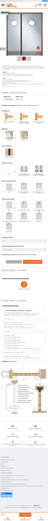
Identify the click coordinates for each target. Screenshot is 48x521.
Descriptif (13, 92)
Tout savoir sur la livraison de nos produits (12, 475)
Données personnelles (7, 468)
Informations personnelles (8, 459)
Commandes (4, 462)
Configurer (5, 92)
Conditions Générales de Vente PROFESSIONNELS (14, 479)
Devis (2, 464)
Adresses (3, 466)
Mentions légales (5, 477)
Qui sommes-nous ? (6, 482)
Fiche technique (21, 92)
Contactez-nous (5, 488)
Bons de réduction (6, 470)
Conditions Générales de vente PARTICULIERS (13, 484)
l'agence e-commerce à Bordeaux (32, 507)
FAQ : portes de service (7, 490)
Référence (5, 361)
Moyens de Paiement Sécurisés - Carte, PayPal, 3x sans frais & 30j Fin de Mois (22, 486)
